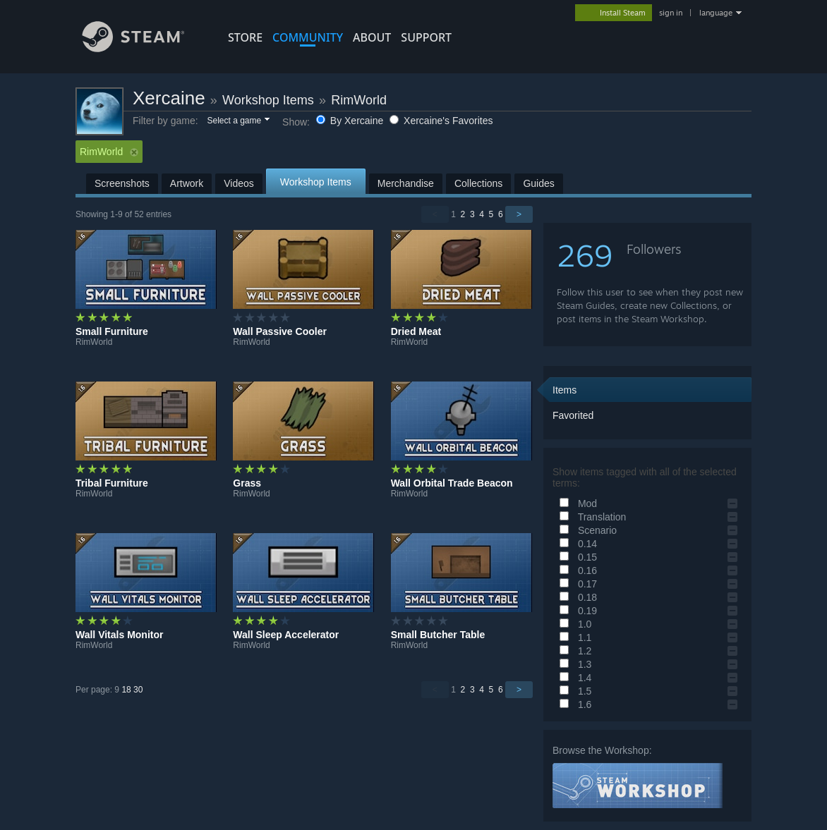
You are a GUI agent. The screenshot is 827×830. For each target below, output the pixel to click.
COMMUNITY (307, 37)
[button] (237, 121)
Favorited (573, 415)
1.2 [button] (573, 651)
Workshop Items (268, 100)
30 (138, 690)
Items (565, 390)
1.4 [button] (573, 677)
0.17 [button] (576, 584)
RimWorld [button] (109, 151)
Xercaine (169, 98)
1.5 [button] (573, 691)
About (372, 37)
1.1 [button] (573, 637)
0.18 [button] (576, 597)
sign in (670, 13)
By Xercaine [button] (351, 120)
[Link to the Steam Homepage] (144, 48)
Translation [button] (590, 517)
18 (126, 690)
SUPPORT (426, 37)
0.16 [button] (576, 570)
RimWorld (359, 100)
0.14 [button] (576, 543)
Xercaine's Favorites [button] (441, 120)
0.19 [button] (576, 610)
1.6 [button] (573, 704)
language (715, 13)
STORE (245, 37)
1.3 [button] (573, 664)
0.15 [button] (576, 557)
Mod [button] (576, 503)
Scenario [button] (586, 530)
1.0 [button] (573, 624)
